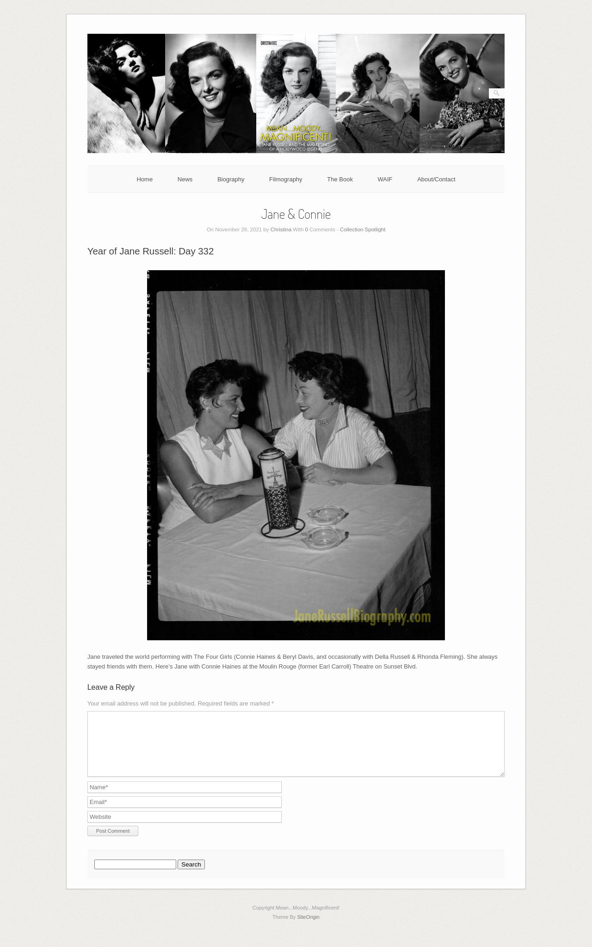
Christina (281, 229)
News (185, 179)
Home (144, 179)
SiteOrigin (308, 928)
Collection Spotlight (362, 229)
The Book (340, 179)
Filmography (285, 179)
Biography (231, 179)
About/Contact (436, 179)
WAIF (385, 179)
